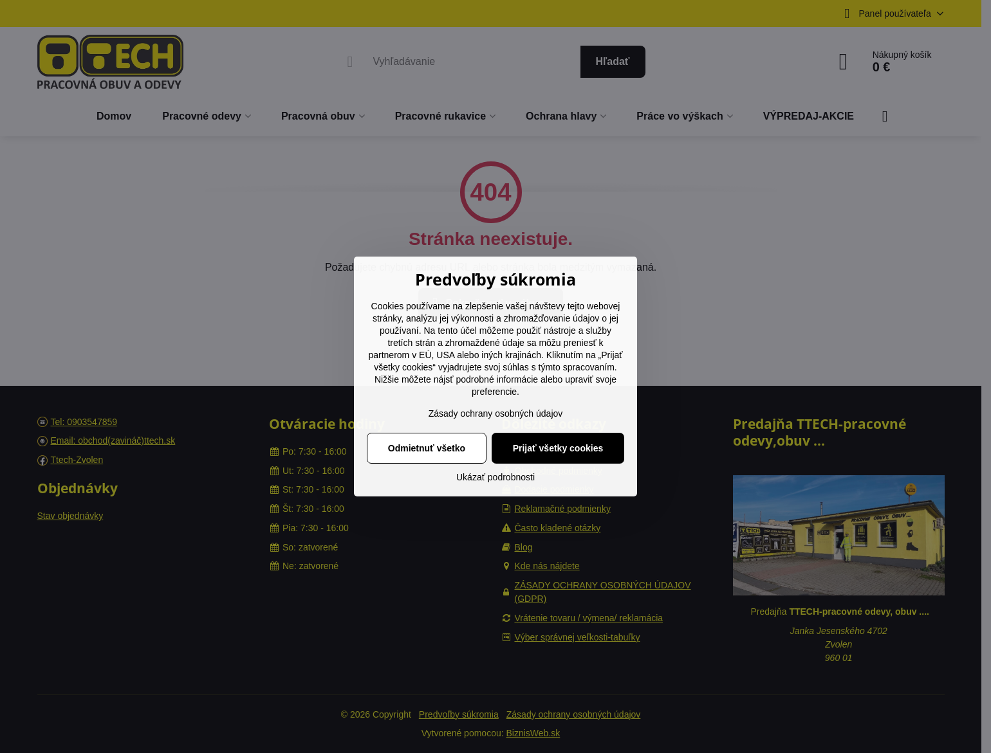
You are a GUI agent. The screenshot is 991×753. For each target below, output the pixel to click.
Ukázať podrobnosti (495, 477)
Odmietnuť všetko (426, 448)
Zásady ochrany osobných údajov (496, 413)
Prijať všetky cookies (558, 448)
